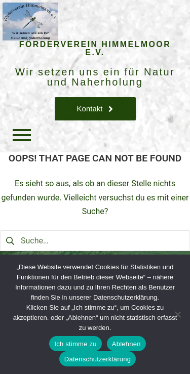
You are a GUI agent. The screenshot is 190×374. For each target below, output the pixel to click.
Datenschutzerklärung (97, 359)
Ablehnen (126, 344)
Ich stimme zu (75, 344)
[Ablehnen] (177, 314)
